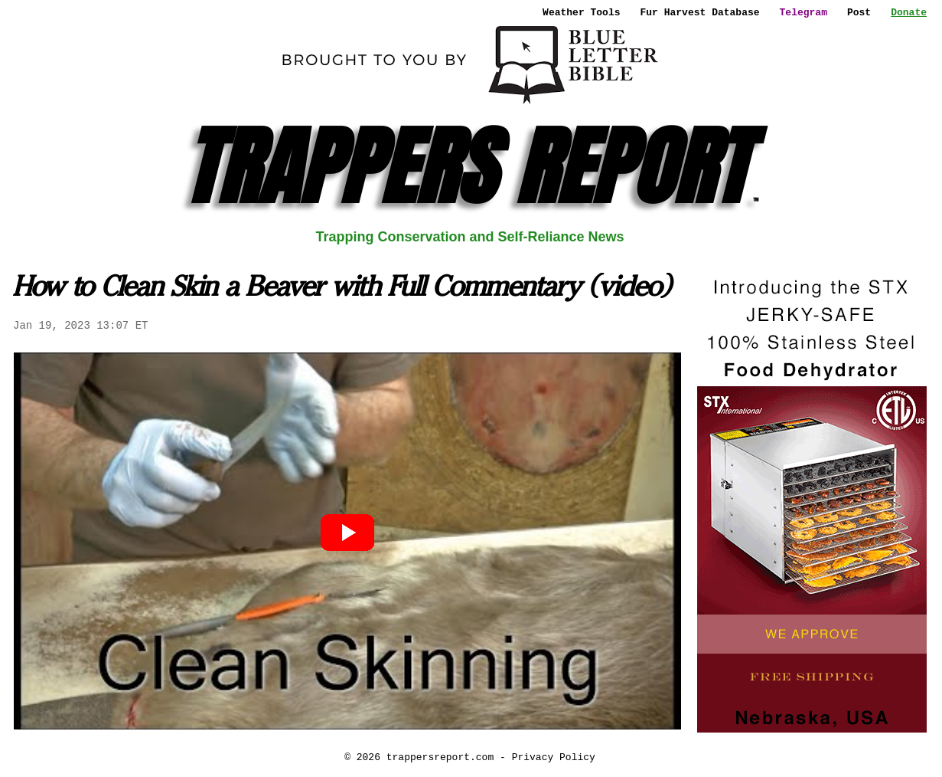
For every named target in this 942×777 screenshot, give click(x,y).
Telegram (803, 12)
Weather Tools (581, 12)
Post (859, 12)
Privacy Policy (553, 757)
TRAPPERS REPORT (470, 166)
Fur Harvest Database (700, 12)
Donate (909, 12)
